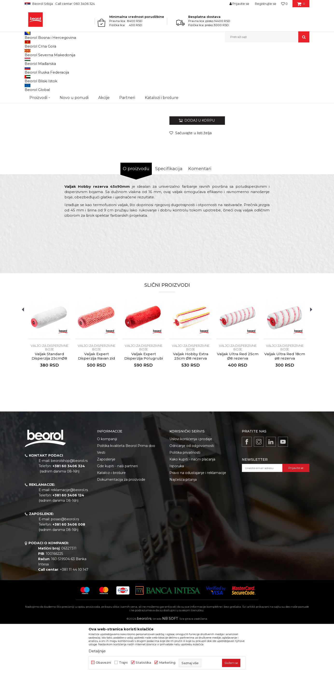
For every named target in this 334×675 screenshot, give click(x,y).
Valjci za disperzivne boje (128, 53)
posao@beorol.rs (65, 569)
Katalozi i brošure (111, 522)
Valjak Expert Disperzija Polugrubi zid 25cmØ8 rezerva (143, 408)
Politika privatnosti (184, 502)
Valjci (103, 53)
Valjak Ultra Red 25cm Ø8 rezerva (237, 406)
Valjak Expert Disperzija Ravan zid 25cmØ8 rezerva (96, 408)
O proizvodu (136, 218)
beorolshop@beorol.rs (69, 510)
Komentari (199, 218)
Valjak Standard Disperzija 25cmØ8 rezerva (49, 408)
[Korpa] (301, 5)
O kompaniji (107, 489)
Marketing (167, 662)
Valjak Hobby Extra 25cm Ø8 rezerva (190, 406)
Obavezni (103, 662)
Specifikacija (168, 218)
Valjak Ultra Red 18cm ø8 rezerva (284, 406)
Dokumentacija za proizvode (121, 529)
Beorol (29, 53)
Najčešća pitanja (183, 529)
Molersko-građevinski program (75, 53)
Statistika (143, 662)
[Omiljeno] (284, 4)
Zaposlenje (106, 509)
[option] (42, 79)
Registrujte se (265, 4)
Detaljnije (97, 651)
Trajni (123, 662)
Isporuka (176, 516)
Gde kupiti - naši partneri (117, 516)
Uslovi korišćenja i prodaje (190, 489)
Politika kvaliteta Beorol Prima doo (126, 495)
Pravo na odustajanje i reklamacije (197, 522)
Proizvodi (43, 53)
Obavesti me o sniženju (291, 152)
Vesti (101, 502)
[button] (267, 37)
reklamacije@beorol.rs (69, 539)
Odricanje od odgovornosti (191, 495)
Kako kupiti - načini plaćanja (192, 509)
